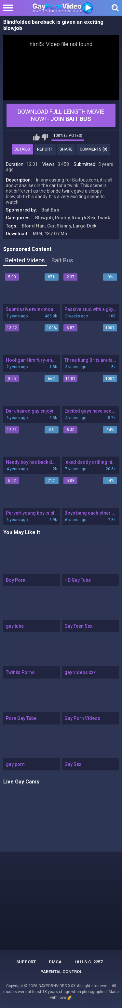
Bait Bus (50, 209)
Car (51, 225)
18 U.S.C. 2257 (88, 961)
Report (44, 149)
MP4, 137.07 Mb (50, 233)
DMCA (55, 961)
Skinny (64, 225)
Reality (62, 217)
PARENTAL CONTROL (61, 971)
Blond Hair (33, 225)
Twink (103, 217)
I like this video (36, 137)
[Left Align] (9, 8)
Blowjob (44, 217)
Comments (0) (93, 149)
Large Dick (84, 225)
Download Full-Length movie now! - (61, 115)
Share (66, 149)
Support (26, 961)
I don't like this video (44, 137)
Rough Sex (83, 217)
